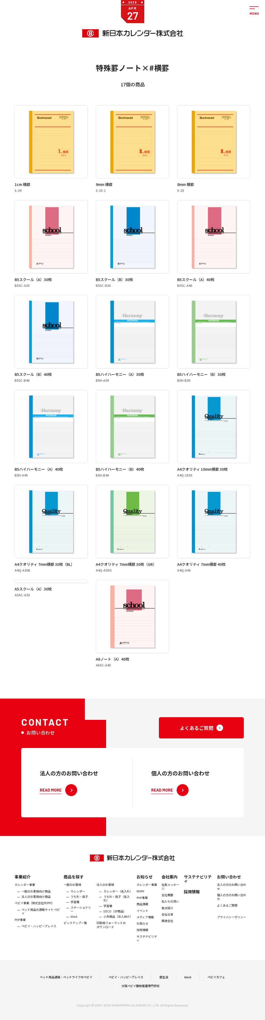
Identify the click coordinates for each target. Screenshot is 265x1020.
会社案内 (169, 885)
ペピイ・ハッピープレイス (38, 934)
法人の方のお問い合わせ (231, 895)
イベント (142, 919)
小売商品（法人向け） (118, 925)
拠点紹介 (167, 916)
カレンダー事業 (25, 893)
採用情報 (142, 938)
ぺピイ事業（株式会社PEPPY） (34, 911)
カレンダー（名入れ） (118, 899)
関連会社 (167, 929)
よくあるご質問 (227, 913)
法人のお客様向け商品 (36, 905)
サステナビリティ (147, 946)
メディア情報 (145, 925)
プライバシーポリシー (231, 925)
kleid (74, 925)
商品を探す (74, 885)
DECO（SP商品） (114, 919)
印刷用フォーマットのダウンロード (111, 933)
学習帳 (75, 910)
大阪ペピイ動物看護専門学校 (140, 990)
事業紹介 (23, 885)
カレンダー (78, 899)
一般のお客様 (72, 893)
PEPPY (140, 899)
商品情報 (142, 912)
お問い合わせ (229, 885)
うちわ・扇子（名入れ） (116, 907)
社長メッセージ (170, 895)
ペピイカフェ (216, 981)
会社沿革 (167, 922)
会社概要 (167, 903)
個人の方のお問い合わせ (231, 905)
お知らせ (145, 885)
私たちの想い (170, 910)
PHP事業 (20, 928)
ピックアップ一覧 (75, 931)
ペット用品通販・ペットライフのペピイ (66, 981)
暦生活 (163, 981)
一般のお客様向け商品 (36, 899)
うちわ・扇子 (79, 905)
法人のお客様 (105, 893)
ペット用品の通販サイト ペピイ (40, 920)
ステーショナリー (81, 917)
